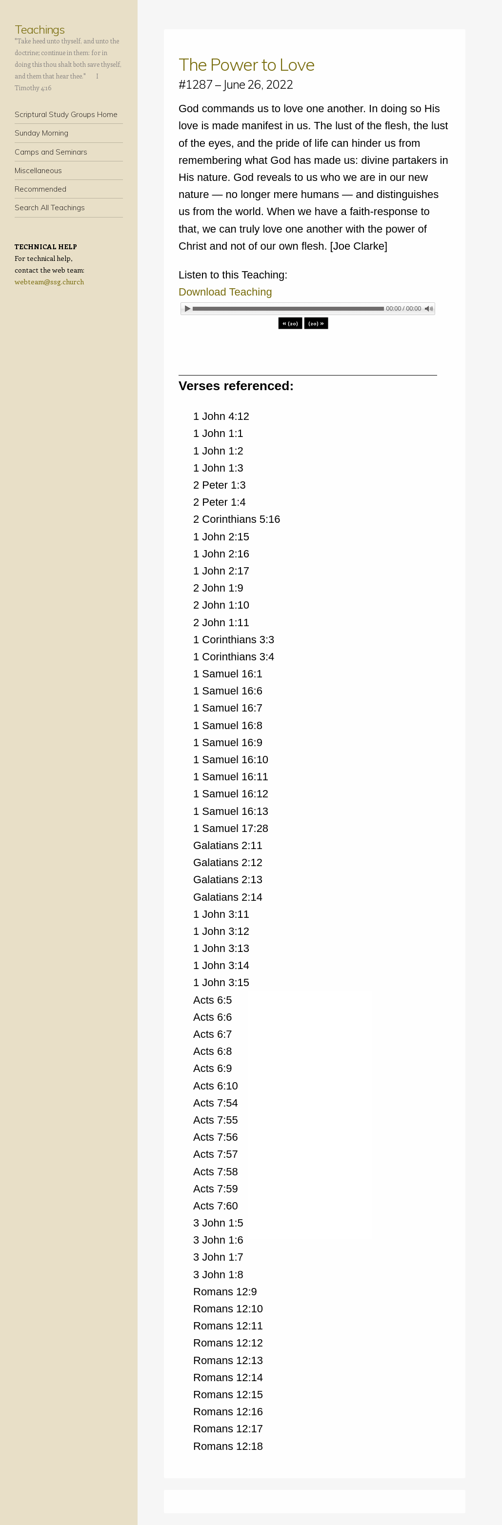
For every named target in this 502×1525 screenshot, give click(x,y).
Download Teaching (225, 292)
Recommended (40, 189)
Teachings (39, 29)
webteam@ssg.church (49, 281)
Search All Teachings (50, 207)
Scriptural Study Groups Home (66, 114)
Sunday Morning (41, 133)
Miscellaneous (38, 170)
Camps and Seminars (51, 152)
